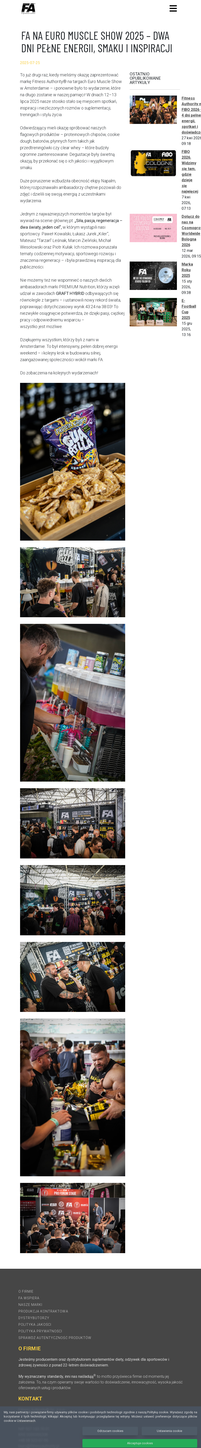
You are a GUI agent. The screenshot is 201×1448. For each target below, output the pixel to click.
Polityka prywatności (40, 1331)
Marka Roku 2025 (187, 270)
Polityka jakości (34, 1324)
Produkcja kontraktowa (43, 1311)
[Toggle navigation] (173, 8)
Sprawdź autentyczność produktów (55, 1338)
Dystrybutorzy (34, 1318)
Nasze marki (30, 1305)
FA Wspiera (29, 1298)
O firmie (26, 1291)
